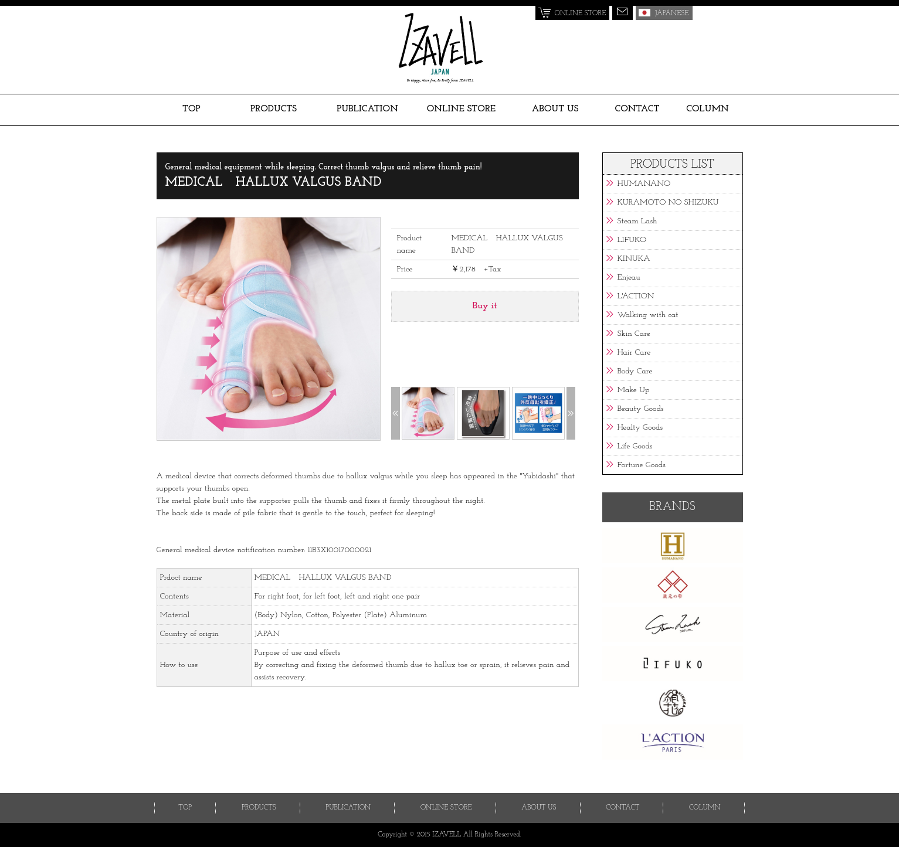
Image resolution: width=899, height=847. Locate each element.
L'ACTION (636, 296)
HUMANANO (644, 183)
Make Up (634, 390)
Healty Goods (640, 427)
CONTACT (637, 109)
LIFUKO (632, 240)
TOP (191, 109)
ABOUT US (555, 109)
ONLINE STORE (461, 109)
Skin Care (634, 333)
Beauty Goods (641, 408)
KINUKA (634, 258)
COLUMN (707, 109)
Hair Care (634, 352)
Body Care (635, 371)
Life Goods (635, 446)
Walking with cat (648, 315)
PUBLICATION (367, 109)
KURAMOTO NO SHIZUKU (668, 202)
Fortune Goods (642, 465)
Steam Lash (637, 221)
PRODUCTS (273, 109)
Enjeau (629, 277)
